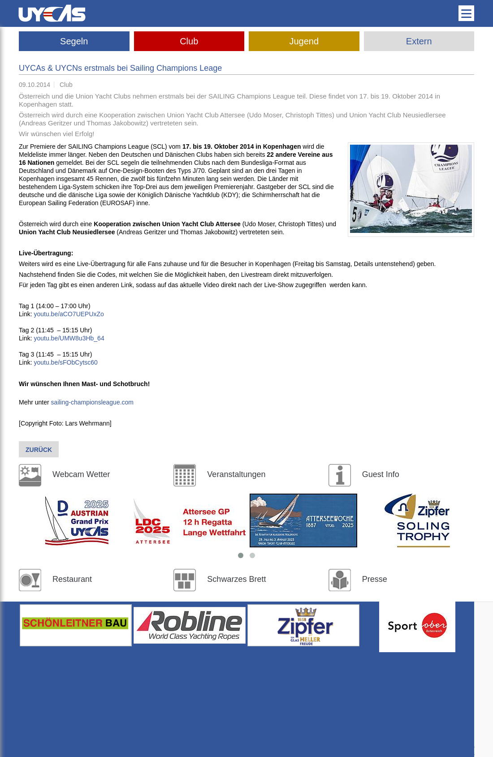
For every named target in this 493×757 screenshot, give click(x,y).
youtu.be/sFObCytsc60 (65, 362)
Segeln (74, 41)
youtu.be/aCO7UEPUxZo (69, 314)
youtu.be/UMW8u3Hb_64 (69, 338)
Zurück (39, 449)
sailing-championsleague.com (92, 402)
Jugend (304, 41)
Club (189, 41)
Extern (419, 41)
